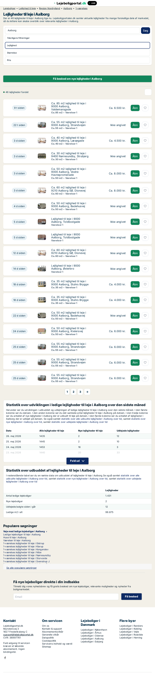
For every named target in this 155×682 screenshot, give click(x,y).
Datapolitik (48, 637)
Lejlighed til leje (27, 8)
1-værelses (82, 8)
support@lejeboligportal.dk (18, 634)
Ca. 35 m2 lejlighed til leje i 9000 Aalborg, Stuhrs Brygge (69, 283)
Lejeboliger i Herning (131, 637)
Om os (45, 625)
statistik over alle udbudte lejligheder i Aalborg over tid (91, 418)
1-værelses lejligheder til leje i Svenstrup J (26, 561)
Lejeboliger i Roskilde (131, 634)
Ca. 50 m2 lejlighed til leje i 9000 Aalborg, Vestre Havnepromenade (68, 171)
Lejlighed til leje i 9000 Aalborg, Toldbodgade (65, 220)
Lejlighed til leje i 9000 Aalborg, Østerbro (65, 267)
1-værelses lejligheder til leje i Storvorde (25, 558)
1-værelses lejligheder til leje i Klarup (23, 546)
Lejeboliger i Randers (131, 625)
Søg (145, 30)
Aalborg (67, 8)
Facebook (5, 658)
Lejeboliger (9, 8)
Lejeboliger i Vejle (129, 631)
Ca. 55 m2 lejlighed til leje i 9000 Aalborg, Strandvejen (68, 123)
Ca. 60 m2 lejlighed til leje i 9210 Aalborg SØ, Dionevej (68, 189)
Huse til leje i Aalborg (15, 537)
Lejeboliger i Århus (91, 632)
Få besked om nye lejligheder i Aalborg (77, 78)
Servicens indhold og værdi (57, 643)
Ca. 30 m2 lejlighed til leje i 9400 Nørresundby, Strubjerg (69, 155)
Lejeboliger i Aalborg (92, 638)
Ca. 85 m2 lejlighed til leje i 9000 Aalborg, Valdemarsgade (68, 106)
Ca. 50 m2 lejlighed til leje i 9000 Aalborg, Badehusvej (68, 205)
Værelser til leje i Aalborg (17, 540)
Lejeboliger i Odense (92, 635)
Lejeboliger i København (94, 629)
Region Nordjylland (49, 8)
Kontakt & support (52, 628)
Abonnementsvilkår (52, 631)
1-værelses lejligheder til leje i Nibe (22, 552)
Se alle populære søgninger (21, 567)
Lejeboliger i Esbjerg (92, 641)
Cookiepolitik (49, 640)
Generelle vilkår (50, 634)
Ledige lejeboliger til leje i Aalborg (22, 534)
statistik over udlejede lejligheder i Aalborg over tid (79, 422)
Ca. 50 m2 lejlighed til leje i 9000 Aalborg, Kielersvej (68, 330)
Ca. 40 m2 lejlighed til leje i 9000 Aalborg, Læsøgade (68, 139)
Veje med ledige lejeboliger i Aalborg (24, 531)
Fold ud (75, 460)
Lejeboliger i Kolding (131, 628)
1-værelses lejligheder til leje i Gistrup (23, 543)
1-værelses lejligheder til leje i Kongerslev (25, 549)
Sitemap (46, 646)
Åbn (135, 108)
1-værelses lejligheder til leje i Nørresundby (27, 555)
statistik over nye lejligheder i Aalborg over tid (82, 478)
